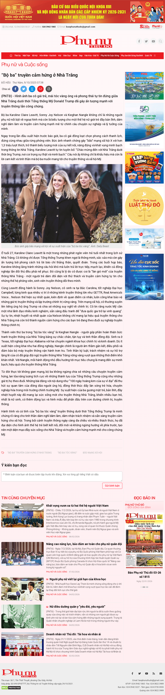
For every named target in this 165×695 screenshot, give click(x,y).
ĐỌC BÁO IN (144, 498)
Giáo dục (67, 55)
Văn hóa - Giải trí (91, 55)
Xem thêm (144, 592)
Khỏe (75, 55)
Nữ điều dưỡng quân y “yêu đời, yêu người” (77, 606)
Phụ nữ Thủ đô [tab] (134, 504)
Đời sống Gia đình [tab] (139, 507)
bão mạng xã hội (92, 452)
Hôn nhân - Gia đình (47, 55)
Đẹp (80, 55)
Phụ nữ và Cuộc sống (110, 55)
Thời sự (17, 55)
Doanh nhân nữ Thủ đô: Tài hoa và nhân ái (73, 634)
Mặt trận (26, 55)
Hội (59, 55)
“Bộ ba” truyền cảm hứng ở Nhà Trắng (29, 452)
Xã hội (34, 55)
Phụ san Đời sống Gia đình (132, 55)
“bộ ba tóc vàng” (67, 452)
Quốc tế (148, 55)
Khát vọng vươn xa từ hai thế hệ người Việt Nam (77, 505)
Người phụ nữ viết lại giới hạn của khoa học (77, 579)
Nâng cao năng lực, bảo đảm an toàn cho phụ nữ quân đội (84, 544)
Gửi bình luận (112, 485)
